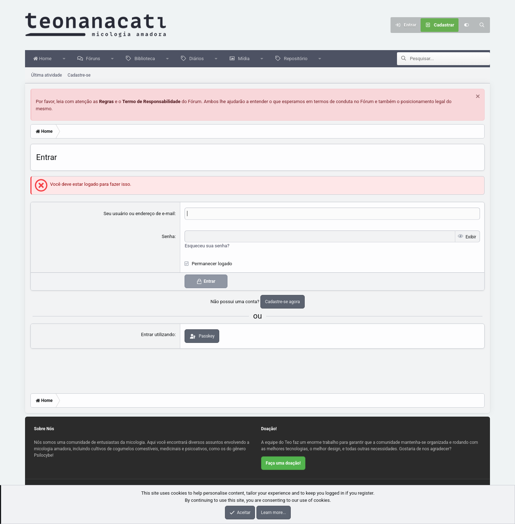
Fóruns (95, 59)
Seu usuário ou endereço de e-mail (139, 214)
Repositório (297, 59)
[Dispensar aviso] (477, 97)
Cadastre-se (79, 75)
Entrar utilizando (158, 335)
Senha (168, 236)
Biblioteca (146, 59)
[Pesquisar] (482, 25)
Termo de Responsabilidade (151, 102)
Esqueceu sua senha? (207, 246)
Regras (106, 102)
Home (44, 59)
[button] (65, 59)
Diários (198, 59)
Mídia (245, 59)
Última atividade (46, 75)
